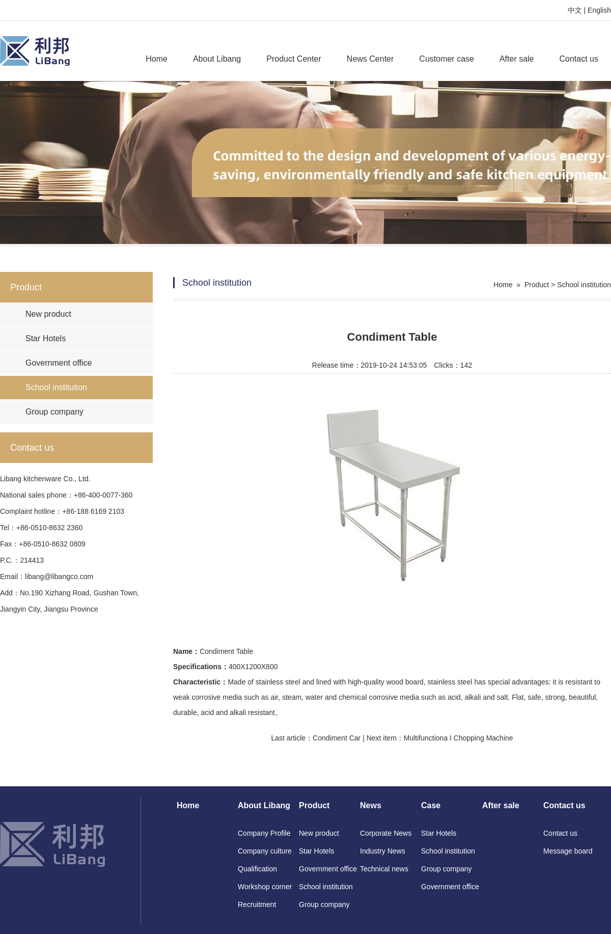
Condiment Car (336, 738)
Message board (568, 851)
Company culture (265, 851)
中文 (575, 10)
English (599, 10)
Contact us (579, 58)
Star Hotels (45, 338)
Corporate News (385, 833)
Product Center (293, 58)
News (370, 805)
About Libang (217, 58)
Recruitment (257, 904)
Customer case (446, 58)
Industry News (382, 851)
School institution (56, 387)
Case (430, 805)
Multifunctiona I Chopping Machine (458, 738)
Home (157, 58)
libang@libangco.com (59, 576)
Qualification (257, 869)
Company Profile (264, 833)
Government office (58, 363)
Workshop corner (265, 887)
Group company (54, 411)
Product (536, 285)
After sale (516, 58)
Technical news (384, 869)
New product (48, 314)
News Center (370, 58)
